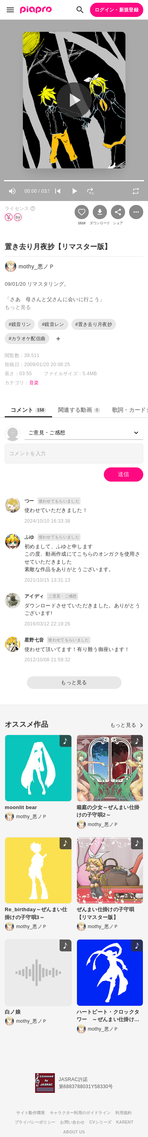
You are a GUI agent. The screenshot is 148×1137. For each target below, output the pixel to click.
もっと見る (74, 682)
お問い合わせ (72, 1122)
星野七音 (34, 640)
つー (29, 501)
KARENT (124, 1122)
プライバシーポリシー (35, 1122)
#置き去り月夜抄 (93, 324)
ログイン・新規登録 (117, 10)
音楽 (34, 382)
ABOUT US (74, 1132)
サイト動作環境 (30, 1113)
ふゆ (29, 537)
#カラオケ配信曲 (27, 338)
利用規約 (123, 1113)
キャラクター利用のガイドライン (80, 1113)
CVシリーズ (100, 1122)
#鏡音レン (53, 324)
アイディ (34, 596)
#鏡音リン (20, 324)
